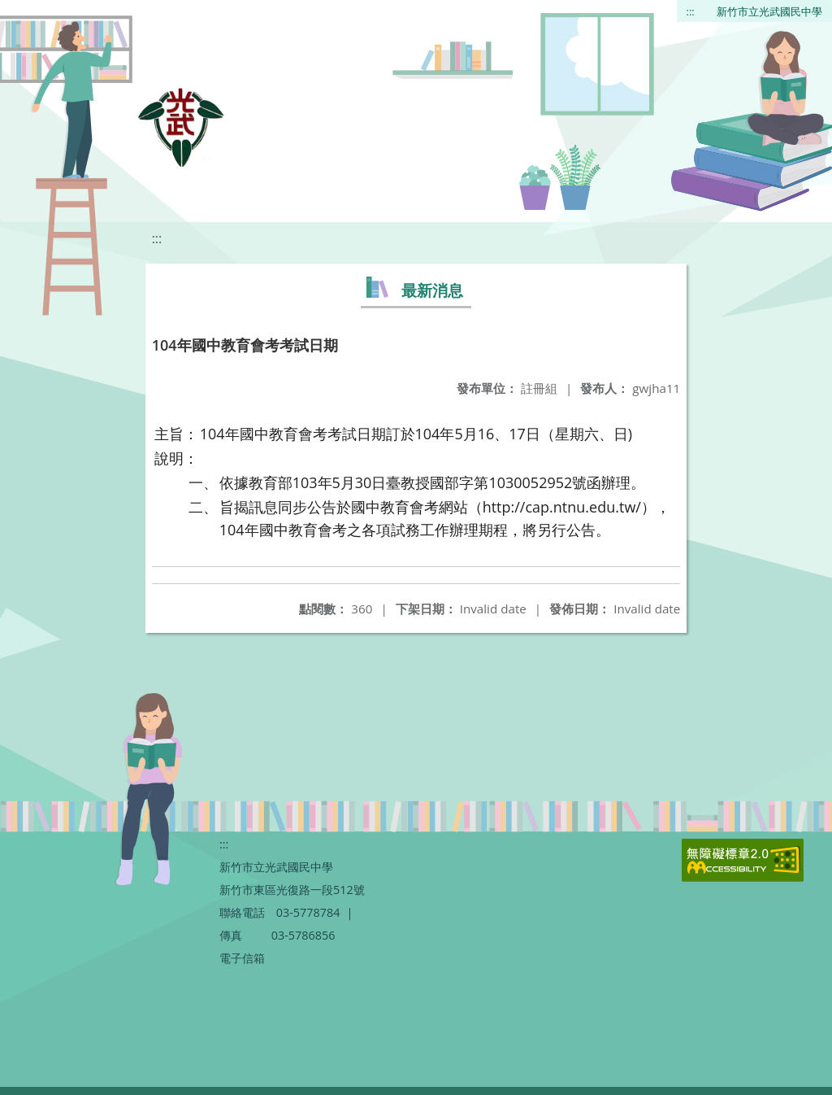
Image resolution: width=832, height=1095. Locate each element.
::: (691, 11)
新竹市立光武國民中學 (769, 11)
